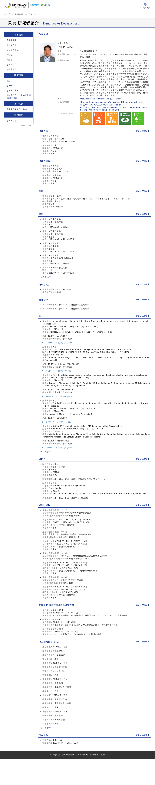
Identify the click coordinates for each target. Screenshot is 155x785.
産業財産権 (13, 90)
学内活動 (12, 120)
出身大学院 (13, 50)
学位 (10, 55)
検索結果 (19, 14)
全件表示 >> (46, 277)
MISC (11, 85)
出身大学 (12, 45)
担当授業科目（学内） (18, 109)
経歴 (10, 60)
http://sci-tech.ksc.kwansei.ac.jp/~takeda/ (100, 99)
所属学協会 (13, 64)
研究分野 (12, 69)
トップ (7, 14)
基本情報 (12, 40)
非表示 (145, 131)
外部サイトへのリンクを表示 (57, 343)
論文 (10, 80)
